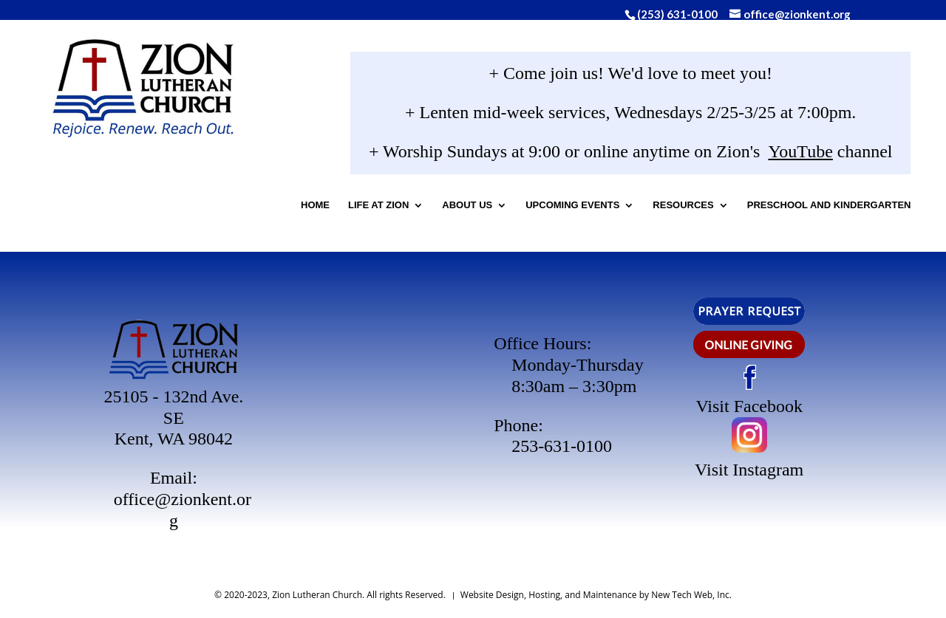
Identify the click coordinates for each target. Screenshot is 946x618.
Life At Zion (436, 208)
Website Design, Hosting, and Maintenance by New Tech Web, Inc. (596, 594)
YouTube (772, 155)
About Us (525, 208)
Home (373, 208)
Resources (741, 208)
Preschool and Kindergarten (582, 247)
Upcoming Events (631, 208)
